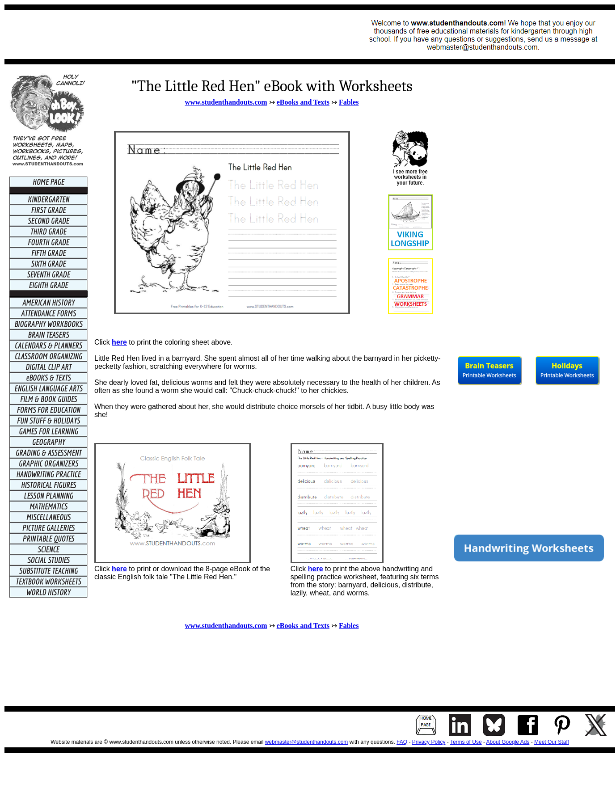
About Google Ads (508, 742)
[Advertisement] (172, 34)
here (119, 342)
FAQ (402, 742)
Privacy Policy (429, 742)
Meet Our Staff (551, 742)
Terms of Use (466, 742)
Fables (349, 102)
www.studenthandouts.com (226, 102)
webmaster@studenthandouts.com (306, 742)
